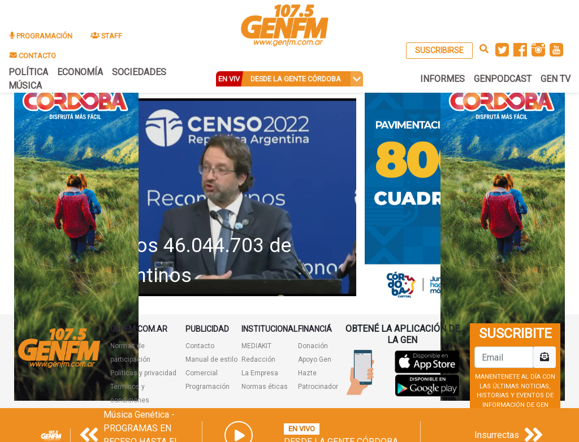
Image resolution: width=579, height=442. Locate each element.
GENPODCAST (503, 78)
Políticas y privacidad (143, 373)
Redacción (258, 359)
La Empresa (259, 373)
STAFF (106, 36)
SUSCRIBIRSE (439, 50)
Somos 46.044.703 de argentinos (193, 260)
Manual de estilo (211, 359)
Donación (313, 346)
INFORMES (442, 78)
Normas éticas (264, 387)
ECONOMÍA (80, 72)
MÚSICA (25, 85)
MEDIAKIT (256, 346)
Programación (207, 387)
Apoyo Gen (314, 359)
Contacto (199, 346)
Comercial (201, 373)
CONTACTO (33, 55)
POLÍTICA (28, 72)
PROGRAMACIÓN (41, 36)
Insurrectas (496, 435)
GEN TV (556, 78)
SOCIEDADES (139, 72)
